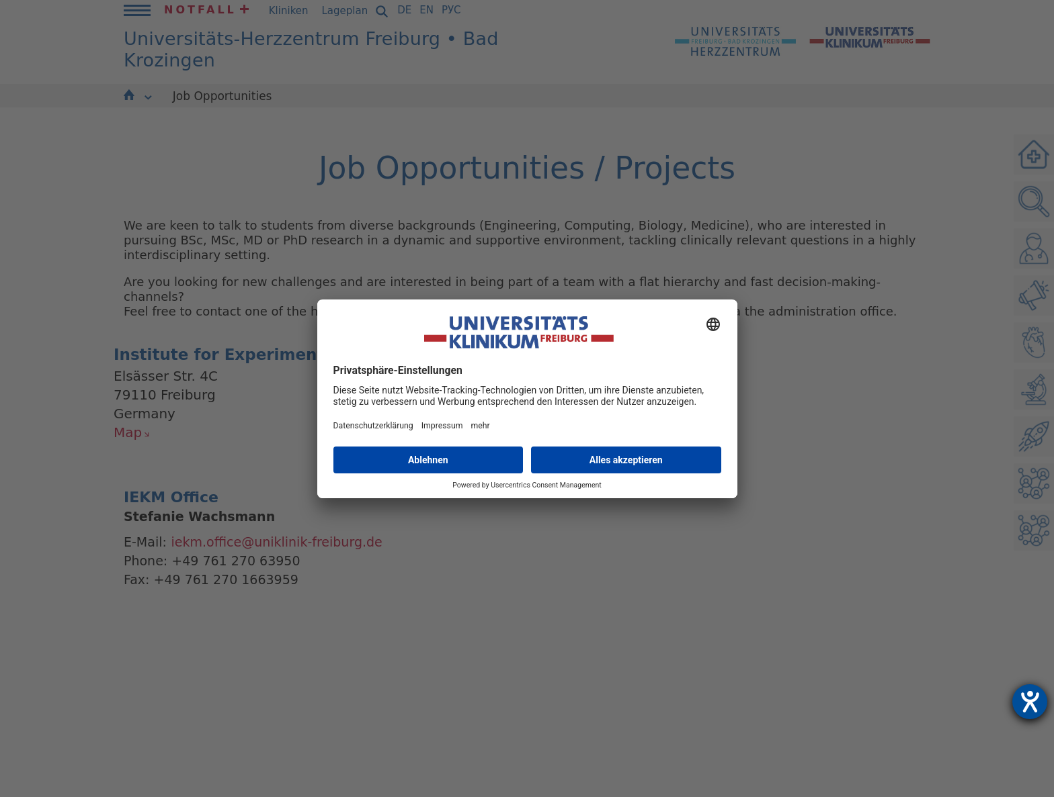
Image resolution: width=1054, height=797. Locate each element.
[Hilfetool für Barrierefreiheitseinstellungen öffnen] (1029, 701)
